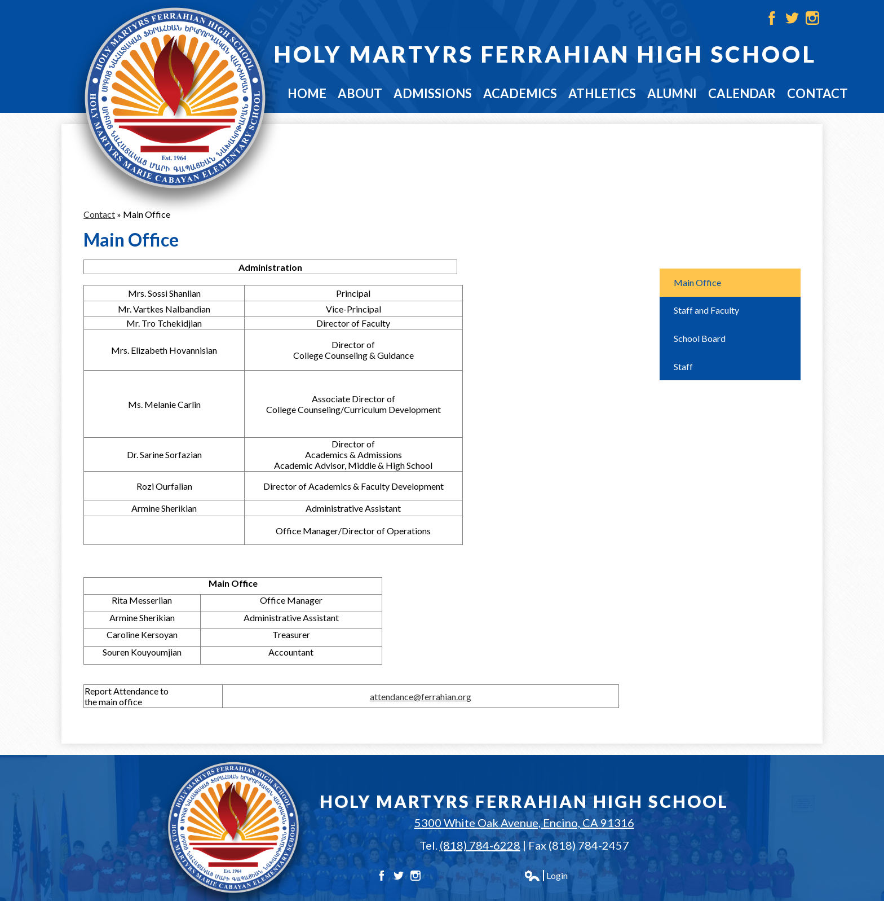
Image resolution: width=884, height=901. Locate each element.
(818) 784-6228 (480, 845)
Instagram (812, 18)
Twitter (792, 18)
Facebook (772, 18)
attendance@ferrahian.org (420, 696)
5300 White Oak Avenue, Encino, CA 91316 (524, 822)
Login (546, 875)
